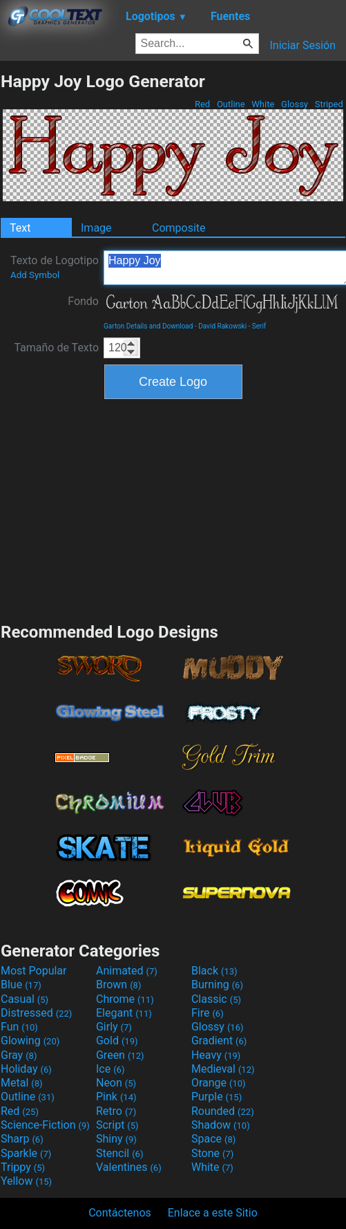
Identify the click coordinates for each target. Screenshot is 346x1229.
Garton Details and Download (148, 326)
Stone (212, 1153)
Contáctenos (119, 1212)
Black (214, 970)
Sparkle (26, 1153)
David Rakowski (222, 326)
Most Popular (34, 970)
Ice (110, 1068)
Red (203, 104)
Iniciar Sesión (302, 45)
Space (213, 1138)
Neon (116, 1082)
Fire (207, 1012)
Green (120, 1055)
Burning (217, 984)
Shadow (220, 1124)
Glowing (30, 1040)
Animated (126, 970)
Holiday (26, 1068)
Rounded (222, 1111)
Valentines (129, 1167)
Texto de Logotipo (54, 267)
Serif (259, 326)
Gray (19, 1055)
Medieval (223, 1068)
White (262, 104)
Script (117, 1124)
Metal (22, 1082)
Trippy (23, 1167)
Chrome (125, 999)
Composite (179, 227)
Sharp (22, 1138)
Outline (231, 104)
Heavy (215, 1055)
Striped (328, 104)
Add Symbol (34, 275)
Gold (117, 1040)
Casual (24, 999)
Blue (21, 984)
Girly (114, 1026)
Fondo (83, 301)
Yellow (26, 1181)
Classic (216, 999)
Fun (19, 1026)
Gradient (219, 1040)
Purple (216, 1096)
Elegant (124, 1012)
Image (96, 227)
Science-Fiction (45, 1124)
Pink (116, 1096)
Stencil (119, 1153)
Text (20, 227)
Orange (218, 1082)
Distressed (36, 1012)
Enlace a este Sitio (213, 1212)
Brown (118, 984)
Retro (116, 1111)
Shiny (116, 1138)
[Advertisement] (173, 509)
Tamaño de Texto (56, 347)
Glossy (294, 104)
